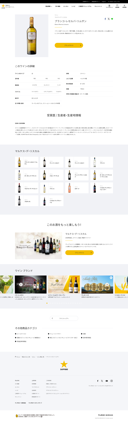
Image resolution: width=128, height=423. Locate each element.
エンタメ (65, 6)
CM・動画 (57, 6)
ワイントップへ (64, 318)
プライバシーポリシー (51, 387)
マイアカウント (109, 7)
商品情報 (48, 6)
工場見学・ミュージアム (85, 6)
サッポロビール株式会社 (20, 403)
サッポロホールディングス (114, 1)
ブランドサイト (68, 45)
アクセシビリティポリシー (52, 390)
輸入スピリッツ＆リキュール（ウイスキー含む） (64, 337)
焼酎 (84, 334)
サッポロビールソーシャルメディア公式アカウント (101, 386)
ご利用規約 (48, 380)
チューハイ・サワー (55, 334)
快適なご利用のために (51, 384)
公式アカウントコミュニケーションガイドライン (57, 393)
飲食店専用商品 (21, 341)
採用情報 (124, 7)
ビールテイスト (21, 334)
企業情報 (117, 7)
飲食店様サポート (96, 1)
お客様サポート (86, 1)
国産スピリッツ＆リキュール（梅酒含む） (29, 337)
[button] (46, 303)
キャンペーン (98, 6)
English (104, 1)
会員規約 (34, 390)
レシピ (73, 6)
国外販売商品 (87, 337)
